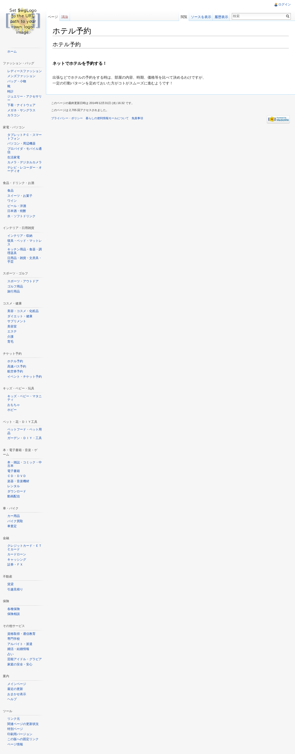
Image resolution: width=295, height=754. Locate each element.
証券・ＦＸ (15, 564)
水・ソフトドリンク (21, 216)
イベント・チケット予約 (24, 376)
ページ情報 (15, 744)
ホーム (12, 51)
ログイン (284, 4)
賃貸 (10, 584)
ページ (53, 17)
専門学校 (13, 639)
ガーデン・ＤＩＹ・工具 (24, 438)
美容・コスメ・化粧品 (23, 311)
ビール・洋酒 (16, 206)
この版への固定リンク (23, 739)
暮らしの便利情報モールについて (107, 118)
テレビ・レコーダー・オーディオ (24, 169)
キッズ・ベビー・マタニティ (24, 398)
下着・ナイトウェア (21, 105)
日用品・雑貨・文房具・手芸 (24, 259)
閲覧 (184, 17)
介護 (10, 336)
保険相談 (13, 614)
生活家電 (13, 157)
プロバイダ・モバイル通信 (24, 150)
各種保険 (13, 609)
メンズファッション (21, 76)
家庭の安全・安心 (19, 664)
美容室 (12, 326)
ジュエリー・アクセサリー (24, 98)
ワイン (12, 201)
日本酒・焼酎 (16, 211)
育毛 (10, 341)
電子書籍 (13, 471)
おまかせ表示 (16, 694)
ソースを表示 (201, 17)
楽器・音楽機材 (18, 481)
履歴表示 (221, 17)
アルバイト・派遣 (19, 644)
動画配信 (13, 496)
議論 (64, 17)
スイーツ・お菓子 (19, 196)
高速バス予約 (16, 366)
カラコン (13, 115)
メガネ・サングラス (21, 110)
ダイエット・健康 (19, 316)
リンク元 (13, 719)
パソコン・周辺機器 (21, 143)
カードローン (16, 554)
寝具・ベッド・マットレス (24, 242)
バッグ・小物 (16, 81)
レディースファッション (24, 71)
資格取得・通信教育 (21, 634)
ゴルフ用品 (15, 286)
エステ (12, 331)
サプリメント (16, 321)
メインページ (16, 684)
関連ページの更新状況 (23, 724)
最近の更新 (15, 689)
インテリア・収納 (19, 236)
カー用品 (13, 516)
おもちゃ (13, 405)
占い (10, 654)
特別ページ (15, 729)
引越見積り (15, 589)
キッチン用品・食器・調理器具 (24, 251)
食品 (10, 190)
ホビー (12, 410)
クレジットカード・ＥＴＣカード (24, 547)
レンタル (13, 486)
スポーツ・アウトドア (23, 281)
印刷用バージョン (19, 734)
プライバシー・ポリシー (67, 118)
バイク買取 (15, 521)
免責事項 (137, 118)
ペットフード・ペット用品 (24, 431)
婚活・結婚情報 (18, 649)
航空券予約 (15, 371)
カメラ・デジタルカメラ (24, 162)
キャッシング (16, 559)
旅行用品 (13, 291)
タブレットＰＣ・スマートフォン (24, 136)
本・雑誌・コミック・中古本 (24, 464)
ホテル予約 (15, 361)
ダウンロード (16, 491)
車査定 (12, 526)
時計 (10, 91)
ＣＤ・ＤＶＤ (16, 476)
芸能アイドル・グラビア (24, 659)
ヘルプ (12, 699)
